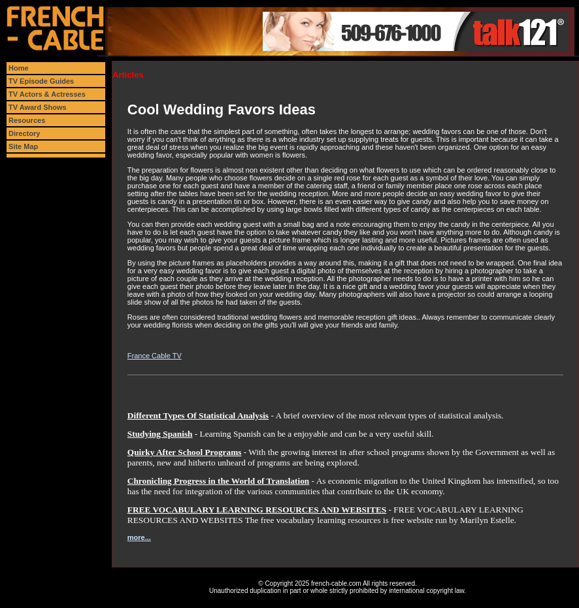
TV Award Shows (37, 107)
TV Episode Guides (41, 81)
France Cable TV (154, 356)
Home (18, 68)
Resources (26, 120)
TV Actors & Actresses (47, 94)
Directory (24, 133)
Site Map (23, 146)
